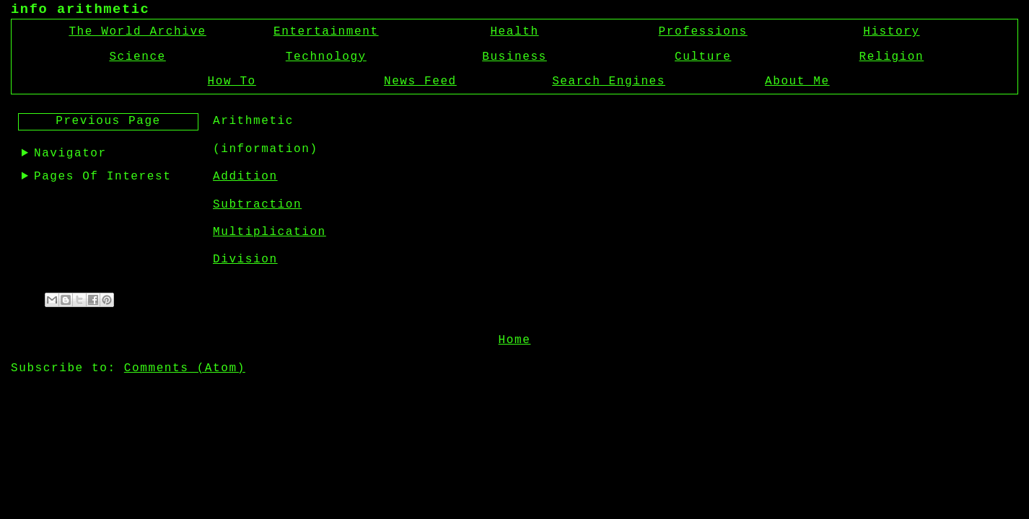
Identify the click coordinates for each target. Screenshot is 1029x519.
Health (514, 32)
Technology (326, 57)
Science (137, 57)
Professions (703, 32)
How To (232, 81)
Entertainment (326, 32)
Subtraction (257, 205)
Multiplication (269, 232)
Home (515, 339)
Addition (245, 177)
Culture (703, 57)
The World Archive (137, 32)
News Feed (420, 81)
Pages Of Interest (102, 177)
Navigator (70, 153)
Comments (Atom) (184, 367)
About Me (797, 81)
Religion (891, 57)
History (891, 32)
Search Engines (608, 81)
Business (514, 57)
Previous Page (108, 121)
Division (245, 259)
